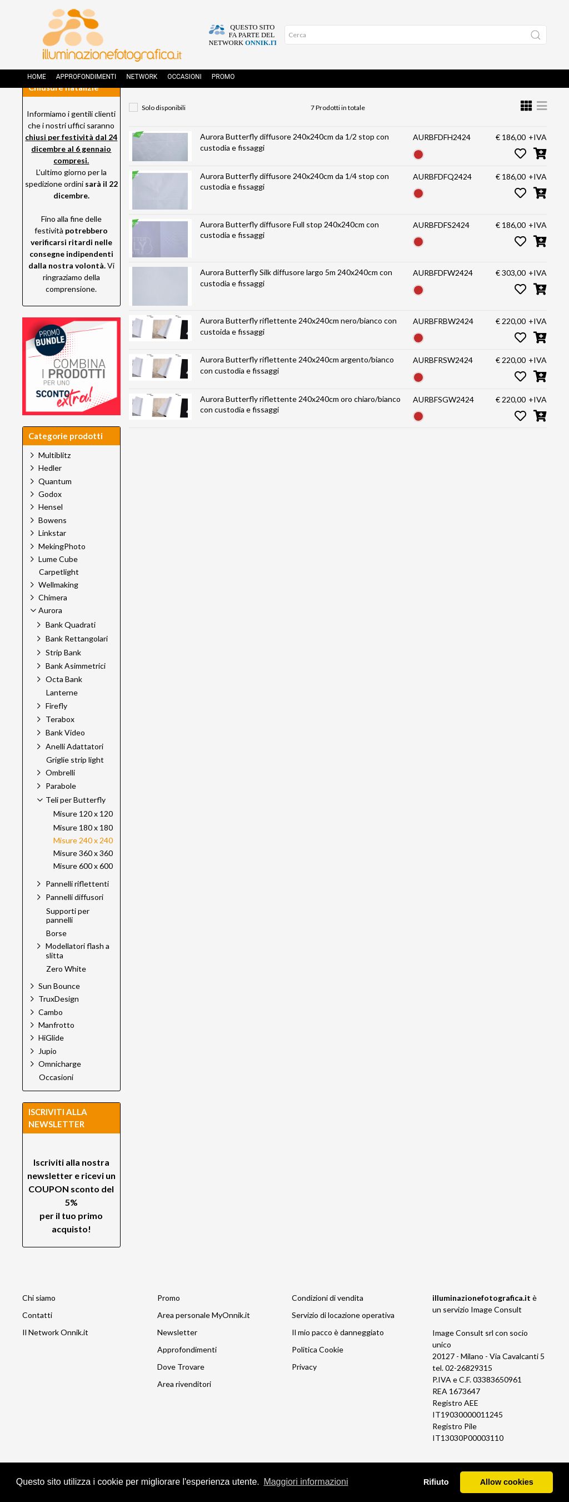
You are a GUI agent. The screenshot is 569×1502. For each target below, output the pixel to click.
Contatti (37, 1340)
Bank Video (65, 757)
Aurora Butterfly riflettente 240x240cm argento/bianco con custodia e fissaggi (297, 390)
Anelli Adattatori (74, 771)
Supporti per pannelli (67, 941)
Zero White (66, 993)
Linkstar (52, 558)
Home (36, 80)
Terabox (60, 744)
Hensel (50, 531)
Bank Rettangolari (77, 663)
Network (141, 80)
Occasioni (184, 80)
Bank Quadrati (71, 649)
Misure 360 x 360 (83, 878)
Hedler (50, 493)
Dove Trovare (180, 1391)
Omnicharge (59, 1088)
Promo (223, 80)
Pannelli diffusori (74, 922)
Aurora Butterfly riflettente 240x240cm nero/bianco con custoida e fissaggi (298, 351)
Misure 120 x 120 (83, 838)
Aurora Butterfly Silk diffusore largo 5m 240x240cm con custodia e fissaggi (296, 302)
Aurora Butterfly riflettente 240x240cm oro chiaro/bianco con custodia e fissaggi (300, 429)
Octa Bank (64, 704)
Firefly (56, 730)
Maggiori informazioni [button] (305, 1481)
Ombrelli (60, 797)
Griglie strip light (75, 784)
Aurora (241, 108)
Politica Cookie (317, 1374)
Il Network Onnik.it (55, 1357)
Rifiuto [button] (436, 1482)
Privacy (304, 1391)
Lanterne (62, 717)
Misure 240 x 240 (392, 108)
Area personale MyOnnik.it (203, 1340)
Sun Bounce (59, 1011)
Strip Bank (63, 677)
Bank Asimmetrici (76, 690)
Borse (56, 958)
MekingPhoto (62, 571)
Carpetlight (59, 597)
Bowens (52, 545)
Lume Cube (58, 584)
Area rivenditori (184, 1409)
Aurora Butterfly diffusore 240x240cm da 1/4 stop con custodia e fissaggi (294, 206)
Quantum (55, 506)
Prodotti (189, 108)
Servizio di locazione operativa (343, 1340)
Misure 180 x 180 (83, 852)
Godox (50, 519)
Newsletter (177, 1357)
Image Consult (496, 1334)
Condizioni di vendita (327, 1322)
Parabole (61, 810)
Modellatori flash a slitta (77, 975)
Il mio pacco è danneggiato (338, 1357)
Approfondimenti (86, 80)
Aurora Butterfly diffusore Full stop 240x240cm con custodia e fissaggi (289, 255)
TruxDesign (58, 1023)
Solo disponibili (164, 132)
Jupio (47, 1076)
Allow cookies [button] (506, 1482)
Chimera (52, 622)
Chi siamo (39, 1322)
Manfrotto (56, 1050)
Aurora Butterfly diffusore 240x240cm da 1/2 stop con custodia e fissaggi (294, 167)
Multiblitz (54, 480)
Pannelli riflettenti (77, 908)
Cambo (50, 1037)
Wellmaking (58, 609)
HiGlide (51, 1062)
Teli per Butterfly (308, 108)
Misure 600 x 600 (83, 891)
